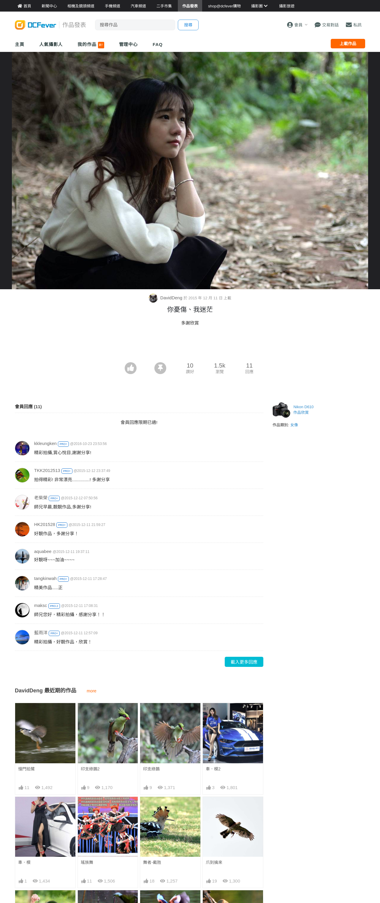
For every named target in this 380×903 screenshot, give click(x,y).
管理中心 (128, 44)
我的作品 (90, 45)
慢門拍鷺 (26, 769)
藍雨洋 (41, 632)
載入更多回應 (244, 661)
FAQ (158, 44)
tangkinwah (45, 578)
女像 (294, 425)
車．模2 (213, 769)
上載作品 (348, 43)
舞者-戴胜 (152, 862)
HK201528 (44, 524)
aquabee (42, 551)
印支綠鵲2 (90, 769)
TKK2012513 (47, 470)
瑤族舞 (87, 862)
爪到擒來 (214, 862)
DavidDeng (166, 297)
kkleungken (45, 443)
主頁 (19, 44)
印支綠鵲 (151, 769)
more (91, 691)
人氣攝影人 (51, 44)
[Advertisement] (190, 346)
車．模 (24, 862)
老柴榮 (41, 497)
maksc (40, 605)
